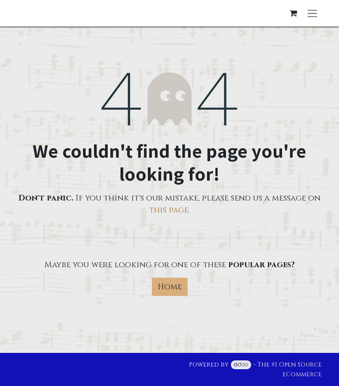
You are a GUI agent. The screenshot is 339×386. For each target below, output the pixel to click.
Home (170, 286)
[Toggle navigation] (312, 13)
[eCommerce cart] (293, 13)
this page (168, 210)
